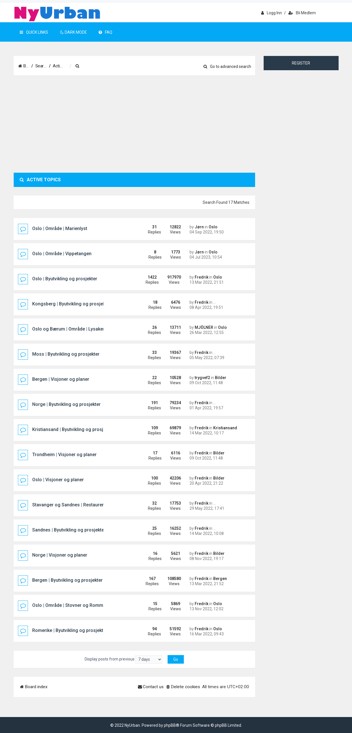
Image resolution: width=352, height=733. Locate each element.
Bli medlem (302, 13)
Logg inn (271, 13)
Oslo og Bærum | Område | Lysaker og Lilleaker (81, 329)
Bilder (220, 377)
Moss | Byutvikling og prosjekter (65, 354)
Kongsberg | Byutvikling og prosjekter (71, 304)
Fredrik (201, 277)
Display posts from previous (123, 659)
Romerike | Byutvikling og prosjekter (69, 630)
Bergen (220, 578)
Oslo (213, 227)
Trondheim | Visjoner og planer (64, 454)
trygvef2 (202, 377)
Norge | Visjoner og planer (59, 555)
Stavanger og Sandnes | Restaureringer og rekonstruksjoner (95, 505)
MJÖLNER (204, 327)
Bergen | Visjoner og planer (60, 379)
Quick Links (34, 32)
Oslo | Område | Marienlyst (59, 228)
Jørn (199, 227)
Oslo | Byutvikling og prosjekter (64, 278)
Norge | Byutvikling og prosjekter (66, 404)
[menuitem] (106, 66)
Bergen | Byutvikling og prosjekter (67, 580)
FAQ (105, 32)
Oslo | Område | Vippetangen (61, 253)
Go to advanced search (227, 66)
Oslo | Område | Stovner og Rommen (70, 605)
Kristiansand (225, 428)
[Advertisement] (134, 124)
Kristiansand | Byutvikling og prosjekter (73, 429)
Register (301, 63)
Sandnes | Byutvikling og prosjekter (69, 530)
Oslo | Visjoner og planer (58, 479)
